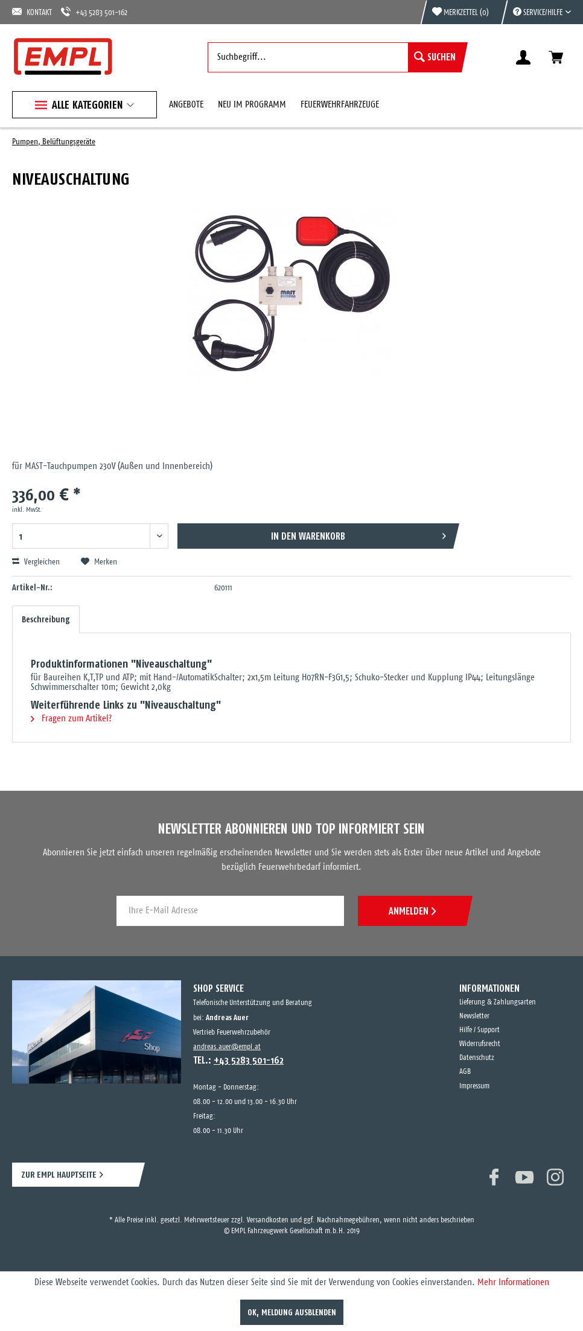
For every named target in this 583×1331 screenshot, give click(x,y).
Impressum (474, 1086)
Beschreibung (46, 619)
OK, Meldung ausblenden (291, 1312)
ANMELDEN (412, 910)
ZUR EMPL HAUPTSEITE (59, 1174)
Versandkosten (267, 1220)
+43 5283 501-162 (94, 12)
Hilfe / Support (479, 1030)
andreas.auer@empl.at (227, 1047)
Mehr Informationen (513, 1282)
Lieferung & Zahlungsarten (497, 1002)
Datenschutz (476, 1058)
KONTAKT (32, 12)
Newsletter (474, 1016)
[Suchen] (435, 57)
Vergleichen (36, 562)
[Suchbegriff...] (335, 57)
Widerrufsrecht (479, 1044)
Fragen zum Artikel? (71, 718)
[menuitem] (536, 12)
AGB (465, 1071)
